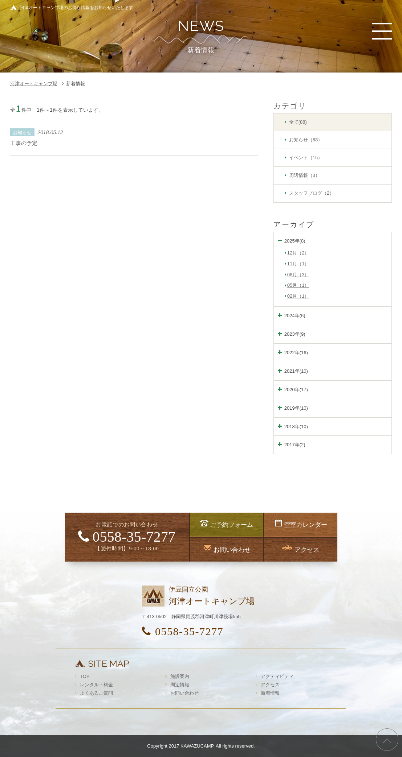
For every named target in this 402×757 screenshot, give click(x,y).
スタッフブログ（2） (311, 193)
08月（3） (298, 274)
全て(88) (298, 122)
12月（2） (298, 253)
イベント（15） (305, 157)
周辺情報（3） (304, 175)
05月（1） (298, 285)
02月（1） (298, 296)
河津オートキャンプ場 (33, 83)
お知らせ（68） (305, 139)
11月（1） (298, 263)
